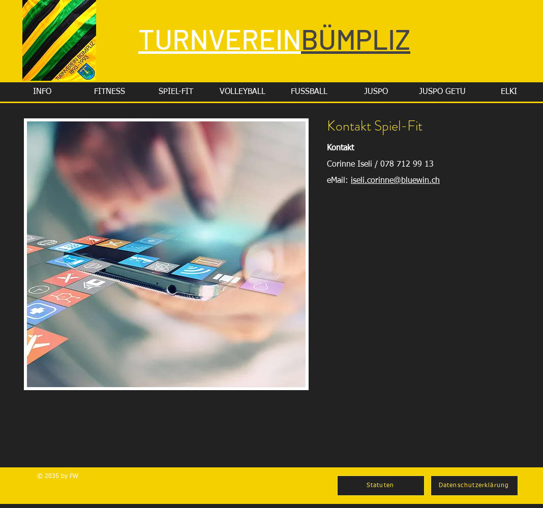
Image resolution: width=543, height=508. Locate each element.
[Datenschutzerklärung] (474, 485)
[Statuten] (381, 485)
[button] (42, 92)
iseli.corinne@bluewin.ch (395, 181)
